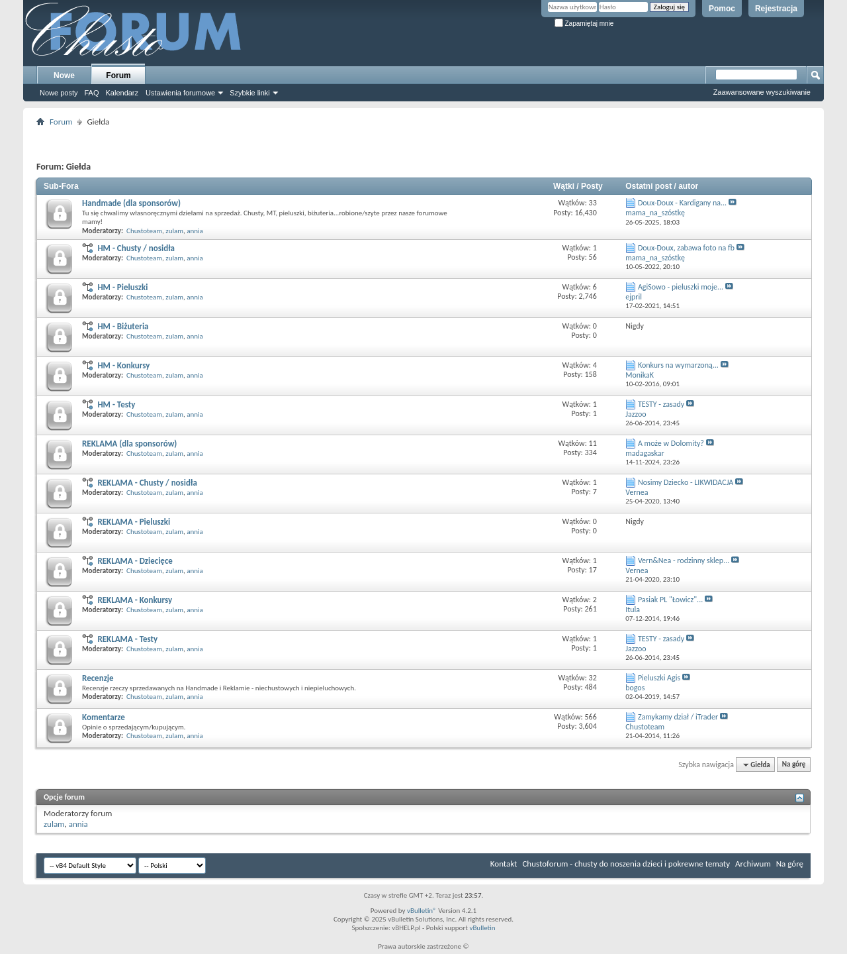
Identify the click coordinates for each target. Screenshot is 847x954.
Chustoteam (144, 231)
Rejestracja (776, 8)
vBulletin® (422, 910)
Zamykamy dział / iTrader (678, 716)
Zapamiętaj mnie (584, 23)
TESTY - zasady (661, 404)
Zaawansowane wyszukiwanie (762, 92)
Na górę (794, 765)
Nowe (64, 75)
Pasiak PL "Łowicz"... (670, 599)
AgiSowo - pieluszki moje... (680, 287)
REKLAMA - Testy (127, 639)
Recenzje (98, 678)
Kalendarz (122, 93)
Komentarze (103, 717)
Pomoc (722, 8)
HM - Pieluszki (122, 287)
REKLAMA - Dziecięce (135, 561)
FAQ (91, 93)
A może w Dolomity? (671, 443)
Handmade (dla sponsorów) (131, 203)
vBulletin (482, 928)
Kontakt (503, 864)
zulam (174, 231)
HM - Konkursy (123, 365)
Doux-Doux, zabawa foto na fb (686, 247)
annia (195, 231)
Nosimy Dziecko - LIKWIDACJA (685, 482)
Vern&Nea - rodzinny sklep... (683, 560)
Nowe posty (58, 93)
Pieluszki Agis (659, 677)
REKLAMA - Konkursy (134, 600)
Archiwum (753, 864)
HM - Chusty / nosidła (136, 248)
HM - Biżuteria (122, 326)
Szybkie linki (250, 93)
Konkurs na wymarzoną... (678, 365)
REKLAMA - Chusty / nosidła (147, 483)
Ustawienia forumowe (180, 93)
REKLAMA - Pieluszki (133, 522)
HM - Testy (116, 404)
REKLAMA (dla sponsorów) (129, 444)
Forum (118, 75)
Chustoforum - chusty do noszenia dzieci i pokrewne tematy (626, 864)
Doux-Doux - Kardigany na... (682, 202)
